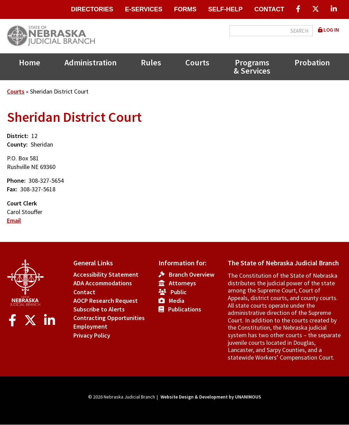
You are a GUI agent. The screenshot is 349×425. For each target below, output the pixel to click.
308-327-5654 (46, 180)
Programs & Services (252, 66)
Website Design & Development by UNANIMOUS (211, 397)
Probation (312, 62)
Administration (90, 62)
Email (14, 220)
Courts (197, 62)
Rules (151, 62)
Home (29, 62)
